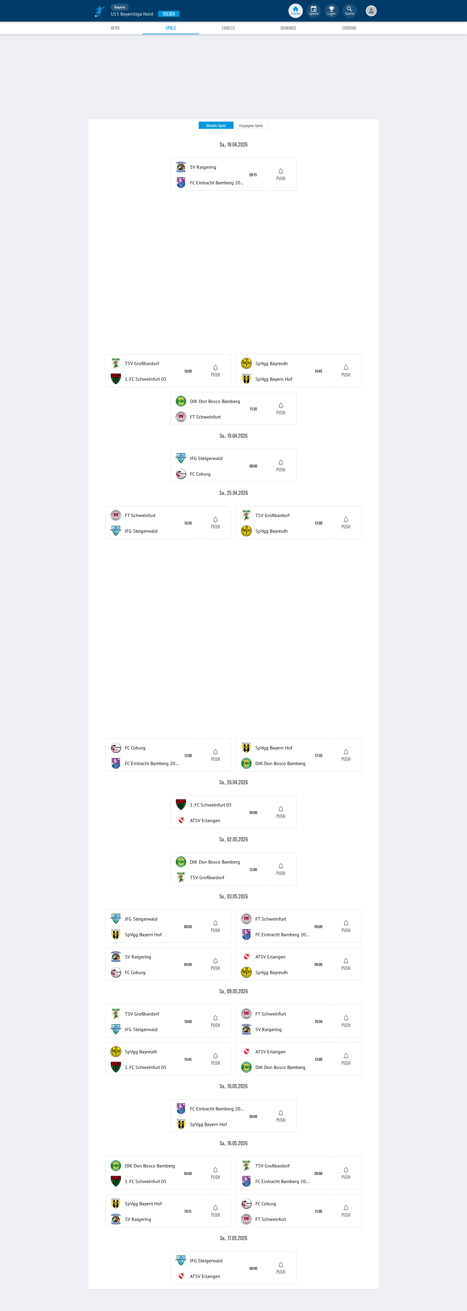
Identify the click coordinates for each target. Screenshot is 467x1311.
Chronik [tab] (349, 28)
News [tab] (115, 28)
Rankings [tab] (288, 28)
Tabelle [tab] (228, 28)
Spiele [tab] (171, 28)
